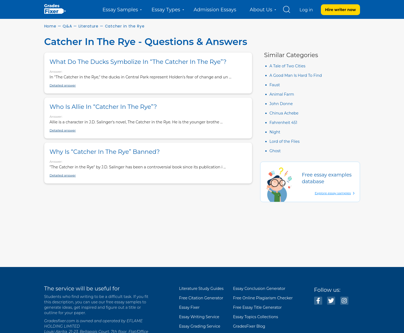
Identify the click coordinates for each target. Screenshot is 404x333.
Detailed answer (63, 85)
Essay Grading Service (199, 326)
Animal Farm (282, 94)
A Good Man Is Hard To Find (296, 75)
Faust (275, 84)
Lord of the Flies (285, 141)
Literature (89, 26)
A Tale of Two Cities (287, 66)
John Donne (281, 103)
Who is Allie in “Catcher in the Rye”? (103, 106)
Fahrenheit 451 (283, 122)
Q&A (67, 26)
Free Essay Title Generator (257, 307)
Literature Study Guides (201, 288)
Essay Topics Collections (255, 316)
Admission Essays (215, 10)
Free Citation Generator (201, 298)
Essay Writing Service (199, 316)
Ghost (275, 150)
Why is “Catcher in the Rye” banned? (105, 151)
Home (50, 26)
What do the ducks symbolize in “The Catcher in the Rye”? (138, 61)
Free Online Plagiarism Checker (263, 298)
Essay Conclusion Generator (259, 288)
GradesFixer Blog (249, 326)
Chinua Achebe (284, 113)
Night (275, 132)
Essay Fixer (189, 307)
